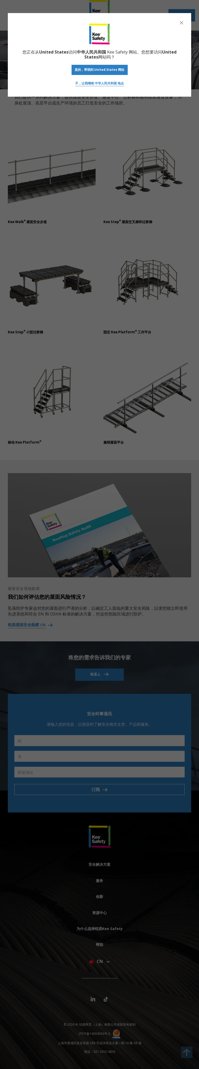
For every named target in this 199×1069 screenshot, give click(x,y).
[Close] (181, 22)
